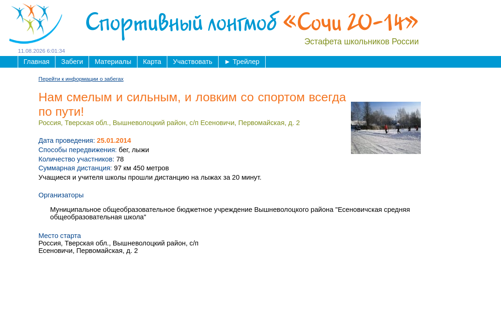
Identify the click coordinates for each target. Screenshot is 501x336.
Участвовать (193, 61)
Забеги (72, 61)
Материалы (113, 61)
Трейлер (242, 61)
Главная (37, 61)
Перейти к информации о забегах (81, 79)
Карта (152, 61)
